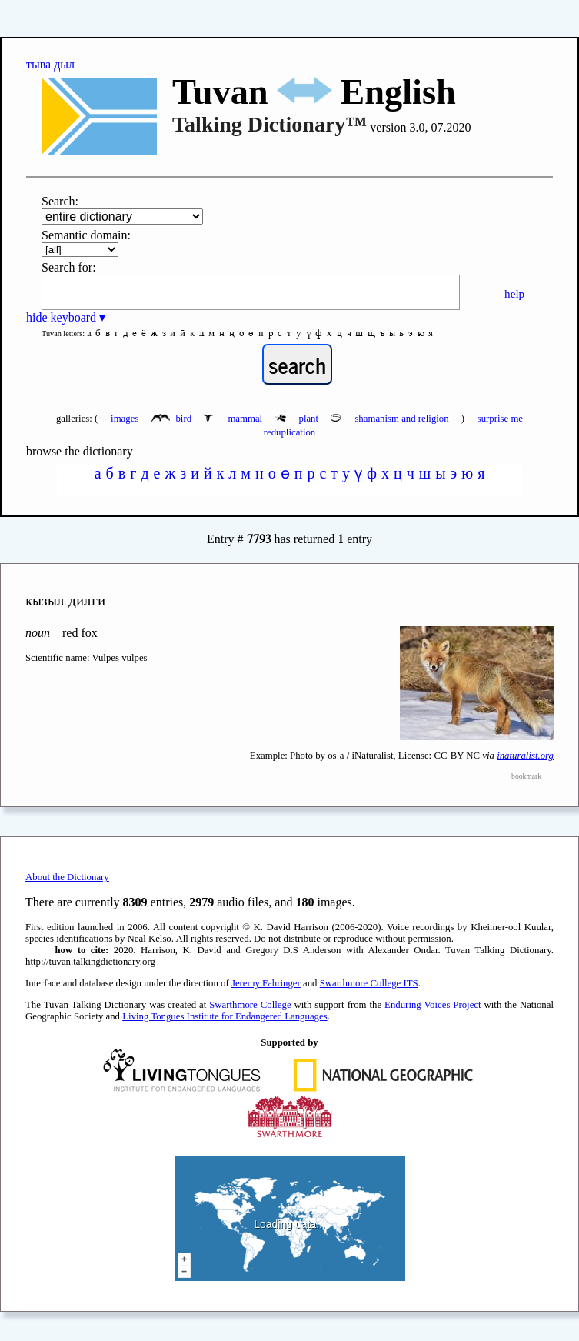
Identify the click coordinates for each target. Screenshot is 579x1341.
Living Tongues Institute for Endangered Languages (224, 1016)
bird (172, 418)
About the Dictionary (67, 877)
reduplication (290, 432)
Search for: (69, 267)
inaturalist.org (525, 755)
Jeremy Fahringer (266, 983)
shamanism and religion (391, 418)
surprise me (500, 418)
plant (298, 418)
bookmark (526, 776)
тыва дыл (50, 64)
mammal (234, 418)
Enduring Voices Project (432, 1004)
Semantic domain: (86, 235)
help (514, 293)
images (124, 418)
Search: (60, 201)
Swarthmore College (250, 1004)
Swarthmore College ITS (369, 983)
